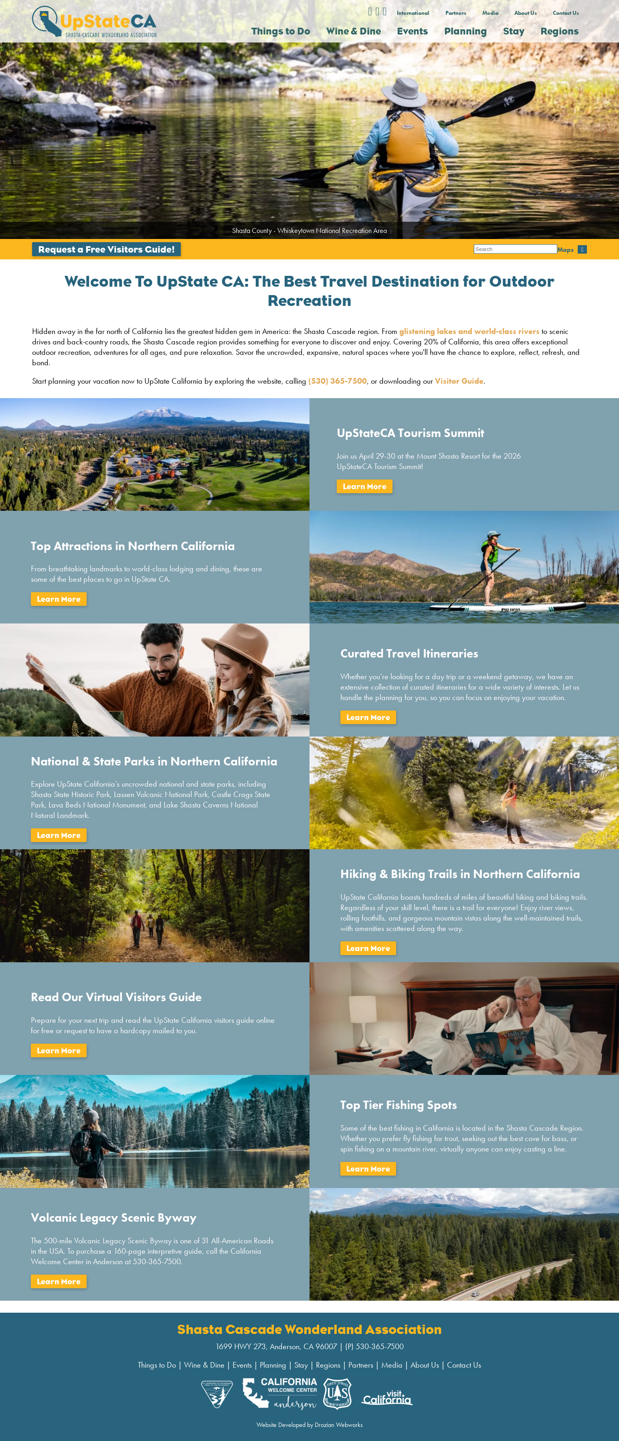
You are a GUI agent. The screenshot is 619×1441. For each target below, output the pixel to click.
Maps (482, 249)
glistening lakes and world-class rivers (468, 331)
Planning (273, 1365)
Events (242, 1365)
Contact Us (566, 12)
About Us (525, 12)
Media (490, 12)
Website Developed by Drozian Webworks (310, 1425)
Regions (328, 1365)
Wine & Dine (204, 1365)
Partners (455, 12)
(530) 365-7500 (337, 381)
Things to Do (157, 1365)
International (413, 12)
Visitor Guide (459, 381)
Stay (301, 1365)
